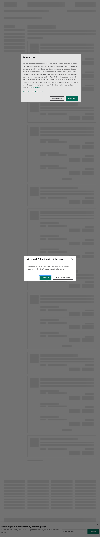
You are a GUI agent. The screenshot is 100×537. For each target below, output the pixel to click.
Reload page (45, 277)
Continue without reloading (63, 277)
